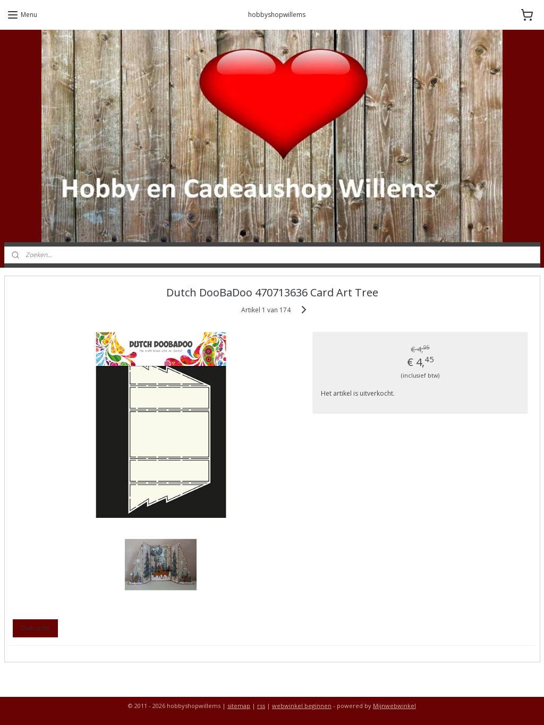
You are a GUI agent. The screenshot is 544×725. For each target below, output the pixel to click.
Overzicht (35, 628)
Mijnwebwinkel (394, 706)
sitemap (238, 706)
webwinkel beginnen (302, 706)
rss (261, 706)
